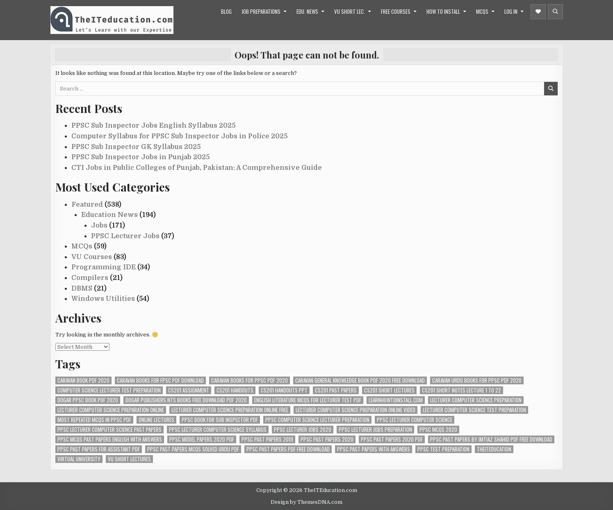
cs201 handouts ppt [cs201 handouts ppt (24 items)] (284, 390)
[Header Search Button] (555, 11)
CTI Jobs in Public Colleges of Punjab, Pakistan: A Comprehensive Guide (196, 168)
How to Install (443, 11)
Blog (226, 11)
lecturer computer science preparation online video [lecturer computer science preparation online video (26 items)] (355, 410)
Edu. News (307, 11)
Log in (510, 11)
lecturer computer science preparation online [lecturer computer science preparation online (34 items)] (110, 410)
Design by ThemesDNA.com (306, 502)
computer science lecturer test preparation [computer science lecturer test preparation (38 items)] (109, 390)
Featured (87, 204)
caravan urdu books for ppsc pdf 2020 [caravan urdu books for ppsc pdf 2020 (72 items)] (477, 380)
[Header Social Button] (538, 11)
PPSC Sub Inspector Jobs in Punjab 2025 (140, 157)
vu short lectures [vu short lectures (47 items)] (129, 459)
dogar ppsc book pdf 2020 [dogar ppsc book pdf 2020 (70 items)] (87, 400)
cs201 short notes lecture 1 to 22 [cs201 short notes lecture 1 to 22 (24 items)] (461, 390)
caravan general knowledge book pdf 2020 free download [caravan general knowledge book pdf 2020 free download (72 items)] (360, 380)
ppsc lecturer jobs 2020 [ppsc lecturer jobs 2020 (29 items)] (302, 429)
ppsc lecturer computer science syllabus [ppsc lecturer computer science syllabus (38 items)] (218, 429)
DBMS (81, 288)
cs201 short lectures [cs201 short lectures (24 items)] (389, 390)
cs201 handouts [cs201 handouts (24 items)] (234, 390)
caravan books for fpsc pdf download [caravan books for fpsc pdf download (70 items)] (160, 380)
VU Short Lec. (349, 11)
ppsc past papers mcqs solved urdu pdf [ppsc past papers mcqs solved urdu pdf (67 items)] (193, 449)
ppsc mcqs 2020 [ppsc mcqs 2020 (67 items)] (438, 429)
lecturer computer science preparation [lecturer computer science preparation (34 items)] (476, 400)
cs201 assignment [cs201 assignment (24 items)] (188, 390)
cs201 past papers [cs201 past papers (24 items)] (336, 390)
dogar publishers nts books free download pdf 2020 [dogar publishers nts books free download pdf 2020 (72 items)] (186, 400)
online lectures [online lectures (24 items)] (156, 420)
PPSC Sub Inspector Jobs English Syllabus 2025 (153, 125)
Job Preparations (261, 11)
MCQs (482, 11)
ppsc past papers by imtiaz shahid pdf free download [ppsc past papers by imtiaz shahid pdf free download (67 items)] (491, 439)
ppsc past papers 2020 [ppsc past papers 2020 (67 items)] (327, 439)
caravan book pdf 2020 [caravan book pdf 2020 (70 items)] (83, 380)
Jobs (99, 225)
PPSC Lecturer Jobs (125, 236)
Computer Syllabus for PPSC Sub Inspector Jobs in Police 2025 (179, 136)
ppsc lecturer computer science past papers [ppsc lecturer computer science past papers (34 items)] (109, 429)
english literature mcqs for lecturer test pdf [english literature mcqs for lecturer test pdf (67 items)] (307, 400)
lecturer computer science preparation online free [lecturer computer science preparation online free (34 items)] (229, 410)
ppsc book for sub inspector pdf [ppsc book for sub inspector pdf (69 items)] (220, 420)
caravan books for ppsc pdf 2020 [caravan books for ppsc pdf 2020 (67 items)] (249, 380)
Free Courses (395, 11)
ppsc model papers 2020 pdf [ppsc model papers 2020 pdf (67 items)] (201, 439)
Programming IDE (103, 267)
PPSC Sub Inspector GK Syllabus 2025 (136, 147)
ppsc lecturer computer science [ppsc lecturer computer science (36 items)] (414, 420)
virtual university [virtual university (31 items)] (78, 459)
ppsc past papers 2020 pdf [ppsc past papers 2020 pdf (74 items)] (392, 439)
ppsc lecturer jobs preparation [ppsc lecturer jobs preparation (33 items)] (375, 429)
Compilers (89, 278)
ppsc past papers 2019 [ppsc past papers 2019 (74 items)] (267, 439)
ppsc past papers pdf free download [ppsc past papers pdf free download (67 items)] (288, 449)
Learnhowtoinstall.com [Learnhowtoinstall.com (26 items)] (396, 400)
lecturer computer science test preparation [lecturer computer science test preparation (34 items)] (474, 410)
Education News (109, 215)
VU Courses (91, 257)
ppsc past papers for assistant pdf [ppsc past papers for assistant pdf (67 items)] (98, 449)
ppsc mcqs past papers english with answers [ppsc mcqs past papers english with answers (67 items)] (109, 439)
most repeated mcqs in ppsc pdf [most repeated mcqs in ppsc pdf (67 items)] (94, 420)
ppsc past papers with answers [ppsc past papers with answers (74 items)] (373, 449)
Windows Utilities (103, 298)
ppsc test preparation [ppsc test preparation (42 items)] (443, 449)
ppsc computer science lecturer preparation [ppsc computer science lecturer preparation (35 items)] (317, 420)
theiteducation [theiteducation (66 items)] (494, 449)
